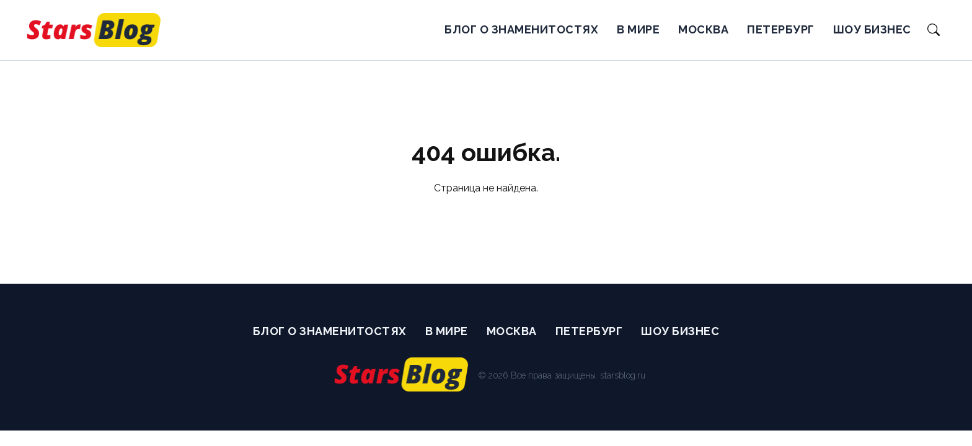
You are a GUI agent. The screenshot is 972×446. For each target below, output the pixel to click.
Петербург (781, 29)
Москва (703, 29)
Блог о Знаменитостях (521, 29)
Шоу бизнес (872, 29)
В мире (638, 29)
